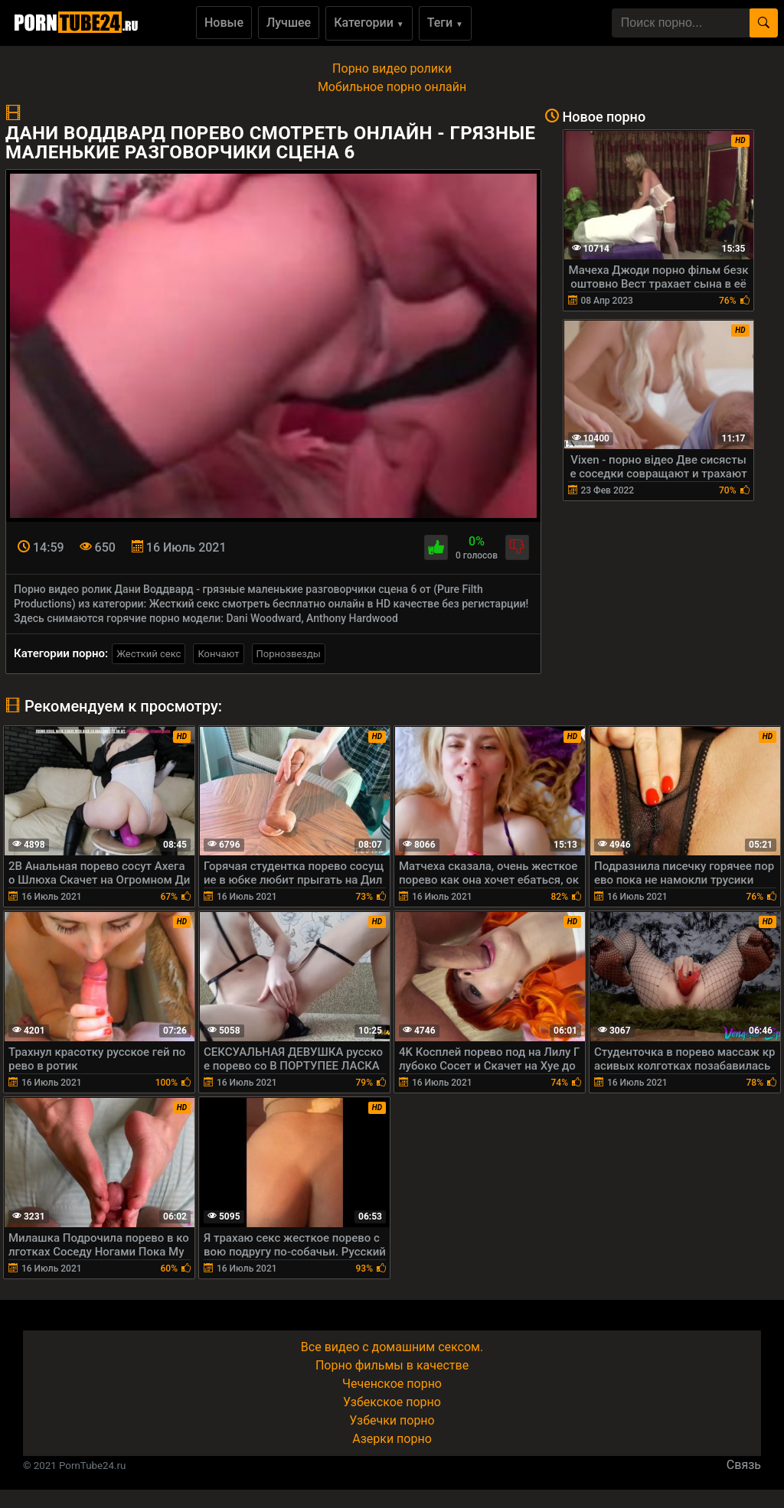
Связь (744, 1465)
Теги (445, 22)
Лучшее (288, 22)
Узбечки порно (391, 1420)
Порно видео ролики (392, 68)
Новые (223, 22)
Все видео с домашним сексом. (392, 1347)
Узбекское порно (392, 1402)
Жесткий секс (148, 654)
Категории (369, 22)
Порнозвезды (288, 654)
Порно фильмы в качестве (392, 1365)
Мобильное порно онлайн (392, 87)
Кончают (218, 654)
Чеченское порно (392, 1383)
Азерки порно (392, 1438)
